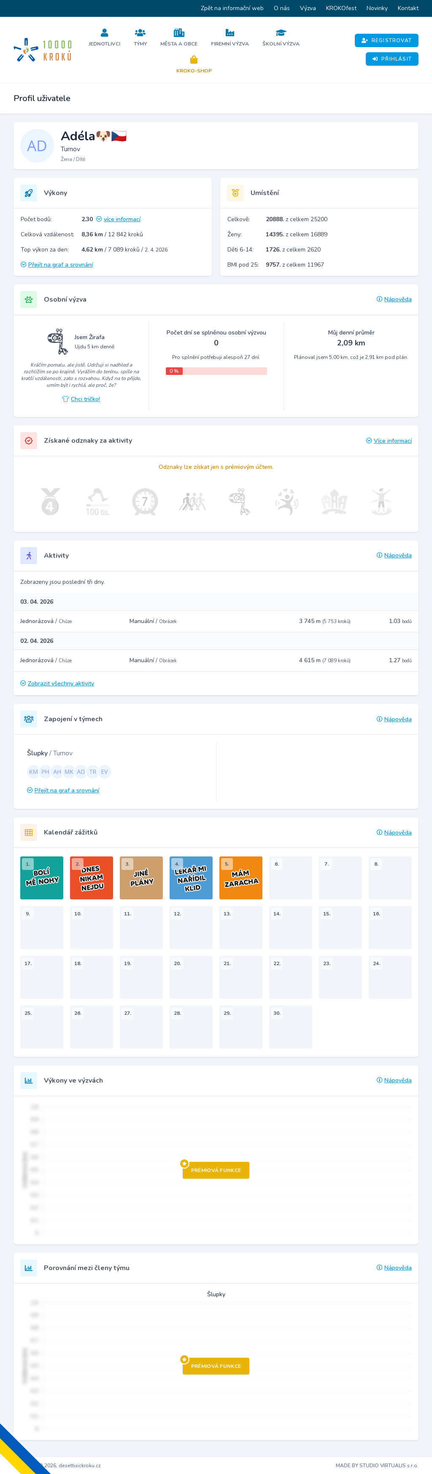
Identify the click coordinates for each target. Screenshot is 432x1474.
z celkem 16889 (296, 234)
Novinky (377, 8)
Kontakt (408, 8)
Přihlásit (392, 59)
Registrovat (387, 40)
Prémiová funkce (212, 1168)
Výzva (308, 8)
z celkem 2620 (293, 250)
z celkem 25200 (296, 219)
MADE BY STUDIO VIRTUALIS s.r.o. (377, 1465)
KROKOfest (341, 8)
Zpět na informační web (232, 8)
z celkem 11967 (295, 265)
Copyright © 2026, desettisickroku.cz (57, 1465)
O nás (282, 8)
